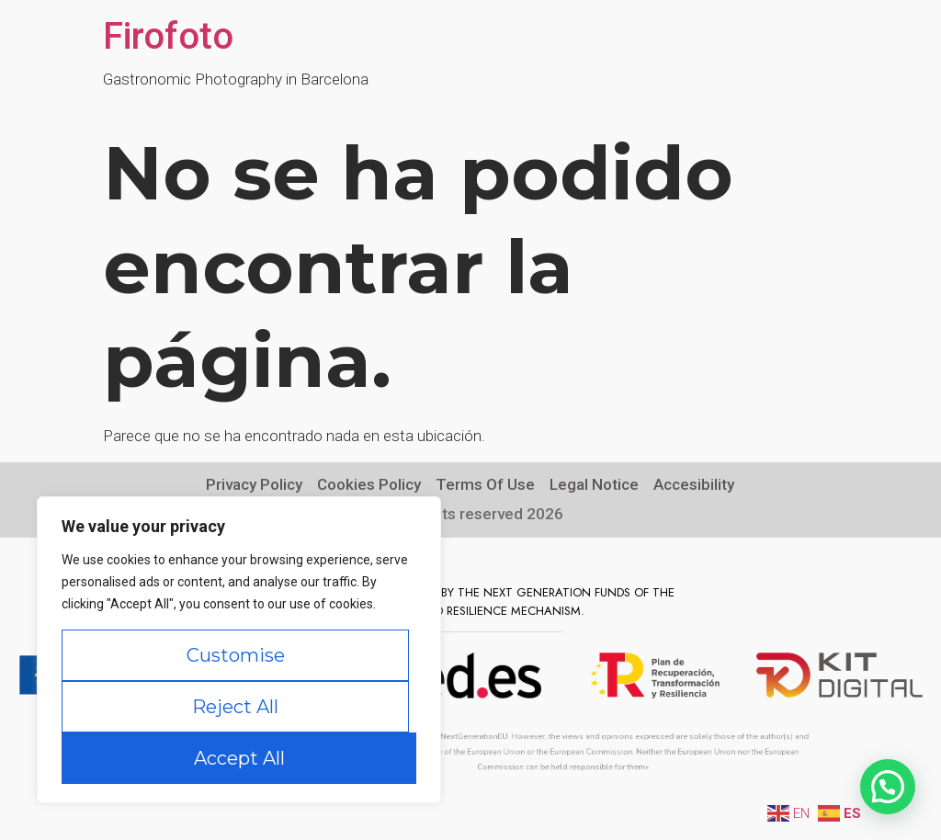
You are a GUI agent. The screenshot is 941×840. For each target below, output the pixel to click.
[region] (239, 649)
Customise (236, 655)
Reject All (235, 707)
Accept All (239, 758)
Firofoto (168, 36)
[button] (887, 786)
